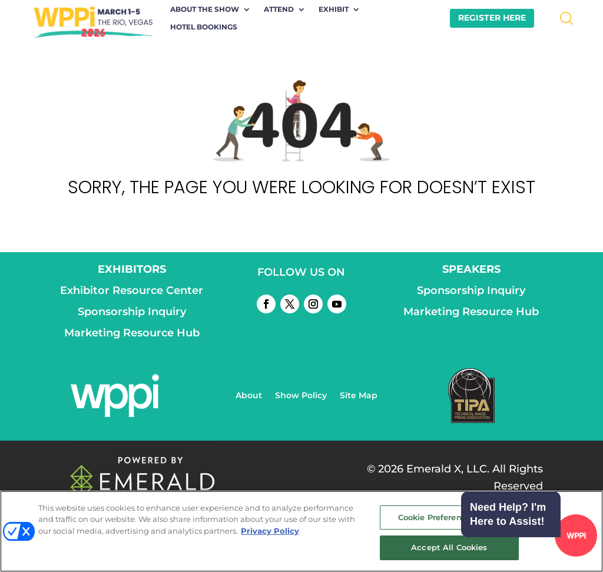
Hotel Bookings (203, 27)
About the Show (204, 9)
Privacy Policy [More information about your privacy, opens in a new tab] (270, 530)
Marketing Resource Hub (132, 332)
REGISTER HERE (492, 17)
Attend (279, 9)
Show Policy (301, 396)
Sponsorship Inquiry (132, 311)
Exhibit (334, 9)
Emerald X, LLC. (447, 468)
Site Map (358, 396)
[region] (301, 531)
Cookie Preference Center (449, 517)
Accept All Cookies (449, 547)
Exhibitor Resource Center (131, 290)
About (249, 396)
